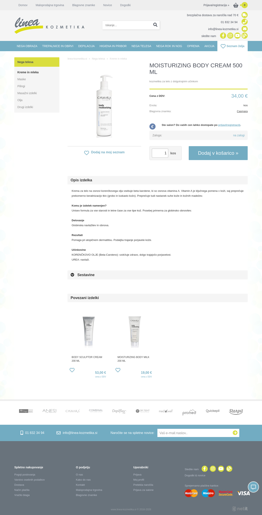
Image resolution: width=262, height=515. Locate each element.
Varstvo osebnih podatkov (29, 479)
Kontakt (80, 484)
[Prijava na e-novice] (235, 433)
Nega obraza (27, 46)
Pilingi (21, 86)
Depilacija (86, 46)
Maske (21, 79)
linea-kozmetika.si (77, 58)
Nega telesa (141, 46)
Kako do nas (83, 479)
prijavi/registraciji (229, 124)
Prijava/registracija (216, 5)
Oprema (193, 46)
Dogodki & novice (195, 475)
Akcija (209, 46)
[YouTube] (237, 36)
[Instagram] (229, 36)
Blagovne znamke (83, 5)
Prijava (137, 474)
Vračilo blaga (22, 495)
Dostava (19, 484)
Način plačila (21, 489)
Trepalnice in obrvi (57, 46)
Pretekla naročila (143, 484)
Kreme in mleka (28, 72)
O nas (79, 474)
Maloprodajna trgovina (50, 5)
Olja (20, 100)
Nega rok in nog (169, 46)
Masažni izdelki (27, 93)
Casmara (242, 111)
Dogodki (125, 5)
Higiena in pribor (112, 46)
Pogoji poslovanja (24, 474)
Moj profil (138, 479)
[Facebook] (222, 36)
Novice (107, 5)
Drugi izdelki (25, 107)
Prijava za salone (143, 489)
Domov (22, 5)
